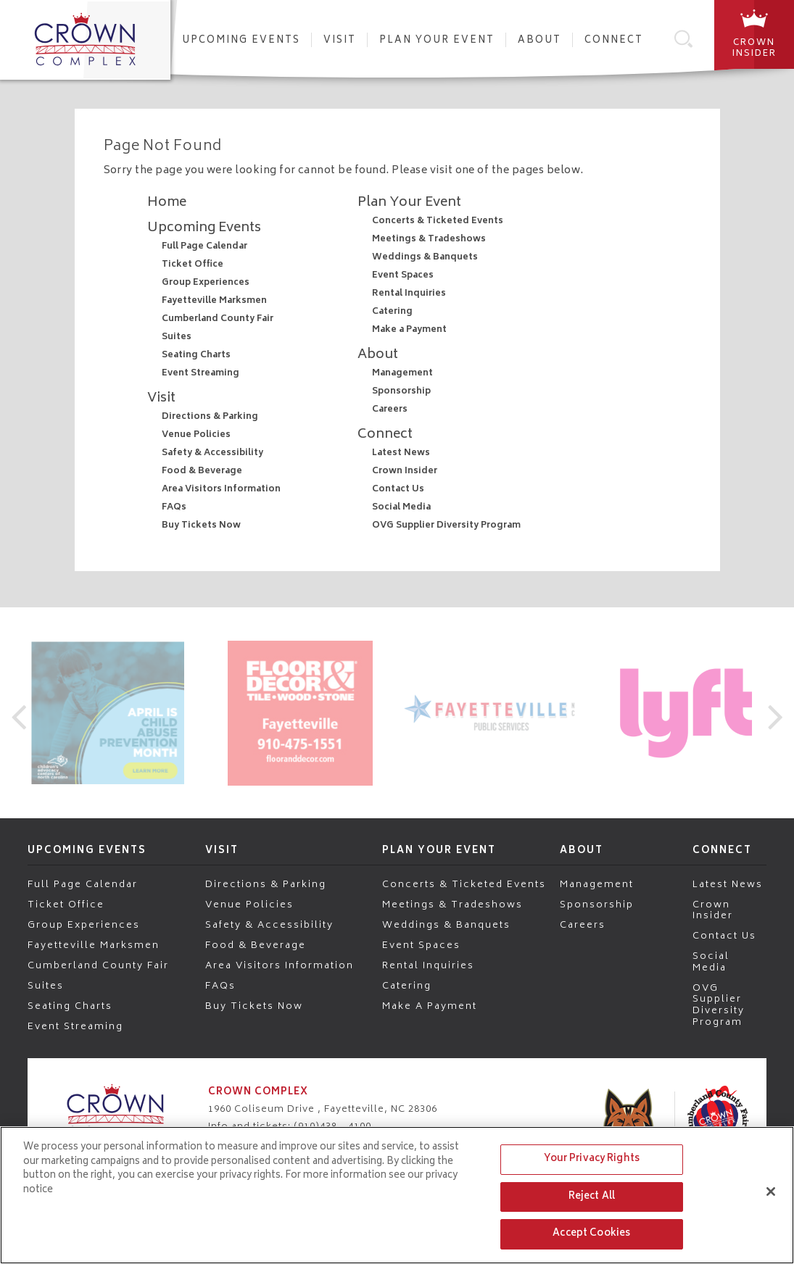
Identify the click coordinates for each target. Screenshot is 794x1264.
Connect (613, 41)
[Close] (771, 1191)
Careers (390, 409)
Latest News (401, 453)
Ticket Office (192, 265)
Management (402, 373)
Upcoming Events (241, 41)
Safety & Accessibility (212, 453)
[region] (397, 1195)
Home (166, 203)
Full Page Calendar (204, 246)
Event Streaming (200, 373)
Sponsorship (401, 391)
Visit (339, 41)
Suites (176, 337)
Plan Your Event (437, 41)
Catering (392, 312)
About (539, 41)
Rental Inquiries (409, 294)
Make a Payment (409, 330)
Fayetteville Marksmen (214, 301)
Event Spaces (403, 275)
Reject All (591, 1197)
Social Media (401, 507)
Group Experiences (205, 283)
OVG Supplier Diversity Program (446, 525)
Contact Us (398, 489)
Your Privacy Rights (592, 1159)
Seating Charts (196, 355)
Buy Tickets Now (201, 525)
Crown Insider (404, 471)
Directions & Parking (210, 417)
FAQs (174, 507)
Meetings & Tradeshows (429, 239)
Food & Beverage (202, 471)
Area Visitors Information (221, 489)
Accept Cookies (591, 1234)
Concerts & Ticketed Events (437, 221)
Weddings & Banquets (425, 257)
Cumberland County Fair (217, 319)
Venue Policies (196, 435)
